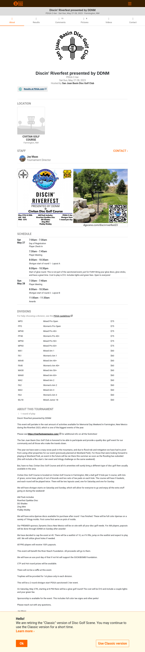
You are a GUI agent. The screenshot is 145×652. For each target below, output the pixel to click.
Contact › (120, 150)
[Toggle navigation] (130, 3)
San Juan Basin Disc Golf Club (78, 83)
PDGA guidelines (62, 316)
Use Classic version (112, 643)
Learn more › (25, 631)
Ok (21, 643)
